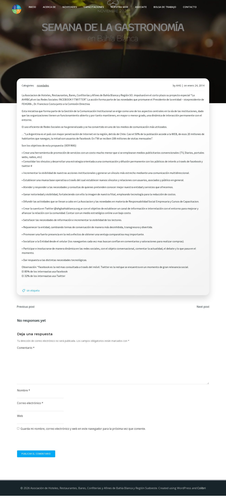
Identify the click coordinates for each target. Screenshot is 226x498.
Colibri (201, 490)
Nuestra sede (119, 7)
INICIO (32, 7)
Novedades (69, 7)
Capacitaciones (93, 7)
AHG (178, 86)
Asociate (140, 7)
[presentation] (43, 444)
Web (20, 418)
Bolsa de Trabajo (164, 7)
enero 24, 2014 (195, 86)
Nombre (23, 393)
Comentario (26, 350)
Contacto (189, 7)
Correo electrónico (30, 405)
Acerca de (49, 7)
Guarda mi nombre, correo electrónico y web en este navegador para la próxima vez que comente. (83, 431)
